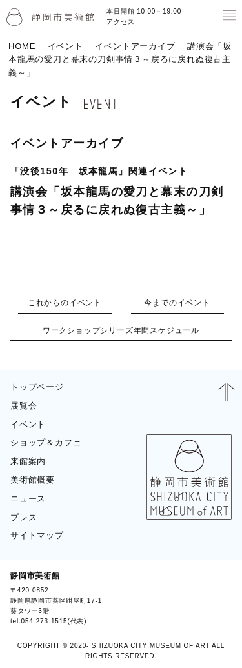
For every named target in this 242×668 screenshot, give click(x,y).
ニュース (28, 498)
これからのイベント (65, 302)
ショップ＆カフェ (45, 442)
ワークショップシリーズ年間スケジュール (121, 330)
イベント (65, 45)
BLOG (215, 598)
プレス (23, 517)
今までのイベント (177, 302)
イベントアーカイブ (135, 45)
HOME (21, 45)
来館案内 (28, 461)
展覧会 (23, 405)
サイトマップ (37, 535)
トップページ (37, 387)
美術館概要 (32, 480)
